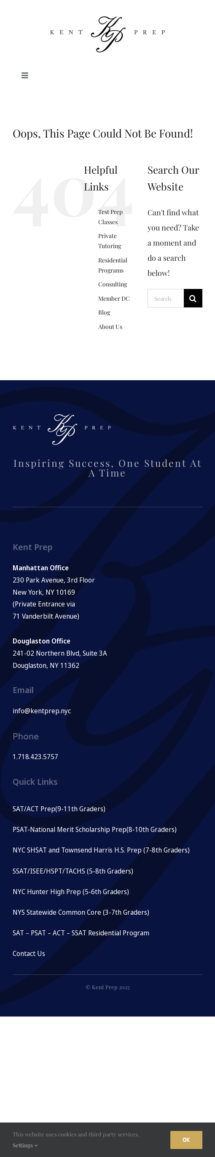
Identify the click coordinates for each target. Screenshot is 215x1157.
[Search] (193, 298)
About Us (110, 327)
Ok (186, 1140)
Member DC (114, 298)
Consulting (112, 284)
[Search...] (166, 298)
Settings (25, 1145)
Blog (104, 312)
